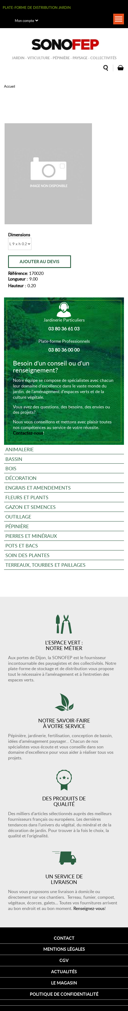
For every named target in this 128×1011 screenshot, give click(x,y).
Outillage (18, 516)
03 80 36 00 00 (64, 349)
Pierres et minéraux (31, 535)
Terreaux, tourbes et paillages (45, 564)
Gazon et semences (30, 506)
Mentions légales (64, 949)
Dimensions (19, 235)
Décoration (21, 478)
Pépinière (17, 526)
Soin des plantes (27, 555)
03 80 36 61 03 (64, 328)
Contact (64, 938)
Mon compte (24, 20)
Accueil (9, 86)
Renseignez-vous (89, 908)
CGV (64, 960)
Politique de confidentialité (64, 994)
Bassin (13, 459)
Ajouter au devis (39, 261)
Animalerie (19, 449)
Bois (10, 468)
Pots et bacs (21, 545)
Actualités (64, 971)
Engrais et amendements (38, 487)
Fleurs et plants (26, 497)
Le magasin (64, 983)
